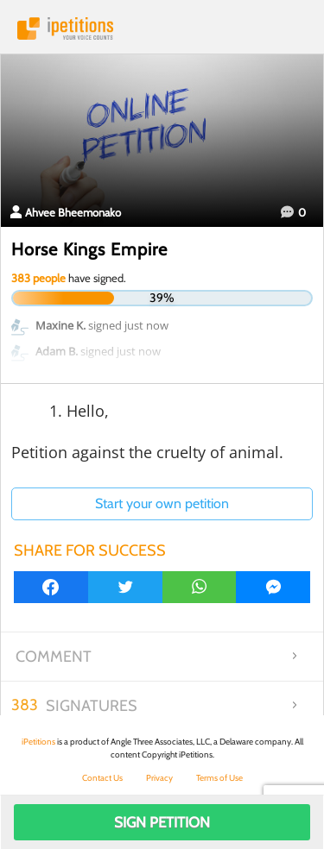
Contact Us (102, 777)
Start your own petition (162, 503)
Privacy (159, 777)
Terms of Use (219, 777)
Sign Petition (162, 822)
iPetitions (162, 28)
